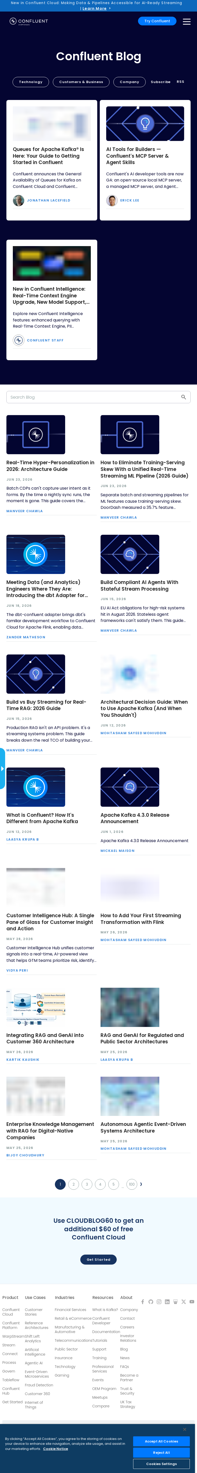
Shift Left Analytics (33, 1339)
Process (9, 1362)
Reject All (161, 1452)
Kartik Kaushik (23, 1060)
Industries (64, 1297)
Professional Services (103, 1369)
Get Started (12, 1402)
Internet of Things (34, 1405)
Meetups (100, 1397)
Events (98, 1380)
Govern (8, 1371)
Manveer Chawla (24, 511)
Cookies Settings (161, 1463)
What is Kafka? (105, 1309)
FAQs (124, 1366)
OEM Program (104, 1388)
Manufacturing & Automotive (70, 1329)
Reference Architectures (36, 1325)
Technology (31, 81)
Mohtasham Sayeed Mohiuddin (134, 733)
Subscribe (161, 81)
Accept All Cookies (161, 1441)
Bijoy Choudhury (25, 1155)
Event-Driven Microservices (37, 1374)
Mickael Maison (118, 851)
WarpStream (13, 1336)
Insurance (64, 1357)
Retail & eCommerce (73, 1318)
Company (129, 81)
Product (10, 1297)
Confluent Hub (11, 1391)
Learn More (95, 8)
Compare (101, 1406)
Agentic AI (34, 1363)
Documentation (106, 1331)
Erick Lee (130, 201)
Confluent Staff (45, 340)
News (125, 1357)
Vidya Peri (17, 971)
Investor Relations (128, 1338)
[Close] (184, 1429)
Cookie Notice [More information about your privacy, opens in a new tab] (55, 1448)
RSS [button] (180, 81)
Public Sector (66, 1349)
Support (99, 1349)
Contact (127, 1318)
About (126, 1297)
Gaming (62, 1375)
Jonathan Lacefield (48, 201)
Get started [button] (99, 1259)
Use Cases (35, 1297)
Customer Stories (34, 1312)
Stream (8, 1345)
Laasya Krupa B (22, 840)
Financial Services (70, 1309)
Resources (102, 1297)
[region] (97, 1448)
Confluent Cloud (11, 1312)
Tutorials (99, 1340)
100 (132, 1184)
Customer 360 (37, 1393)
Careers (127, 1327)
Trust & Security (127, 1391)
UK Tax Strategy (127, 1404)
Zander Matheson (25, 637)
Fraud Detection (39, 1385)
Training (99, 1357)
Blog (124, 1349)
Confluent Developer (101, 1321)
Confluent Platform (11, 1325)
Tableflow (10, 1380)
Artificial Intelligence (35, 1352)
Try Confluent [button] (157, 21)
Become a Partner (129, 1378)
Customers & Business (81, 81)
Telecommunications (73, 1340)
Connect (10, 1353)
